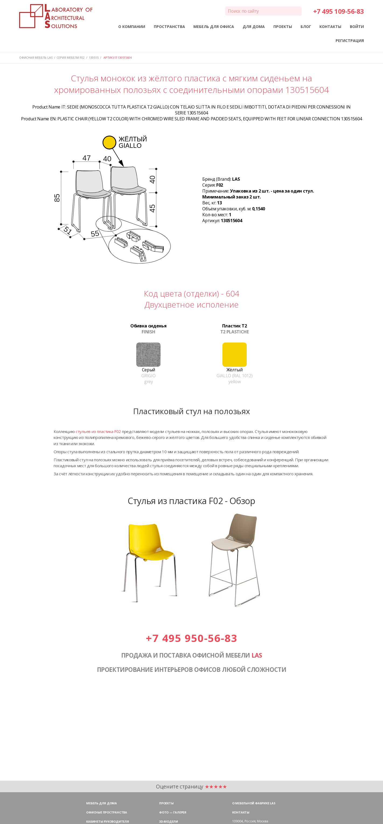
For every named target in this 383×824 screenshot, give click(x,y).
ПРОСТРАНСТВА (169, 26)
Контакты (240, 812)
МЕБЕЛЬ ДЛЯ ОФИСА (213, 26)
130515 (94, 57)
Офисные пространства (106, 812)
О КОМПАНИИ (131, 26)
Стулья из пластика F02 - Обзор (191, 501)
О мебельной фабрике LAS (254, 803)
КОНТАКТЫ (330, 26)
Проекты (166, 803)
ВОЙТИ (357, 26)
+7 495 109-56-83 (338, 11)
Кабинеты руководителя (107, 821)
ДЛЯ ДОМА (254, 26)
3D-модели (168, 821)
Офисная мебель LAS (36, 57)
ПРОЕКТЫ (282, 26)
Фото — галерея (172, 812)
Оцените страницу (191, 786)
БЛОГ (306, 26)
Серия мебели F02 (71, 57)
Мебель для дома (101, 803)
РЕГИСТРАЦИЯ (350, 40)
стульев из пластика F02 (98, 431)
